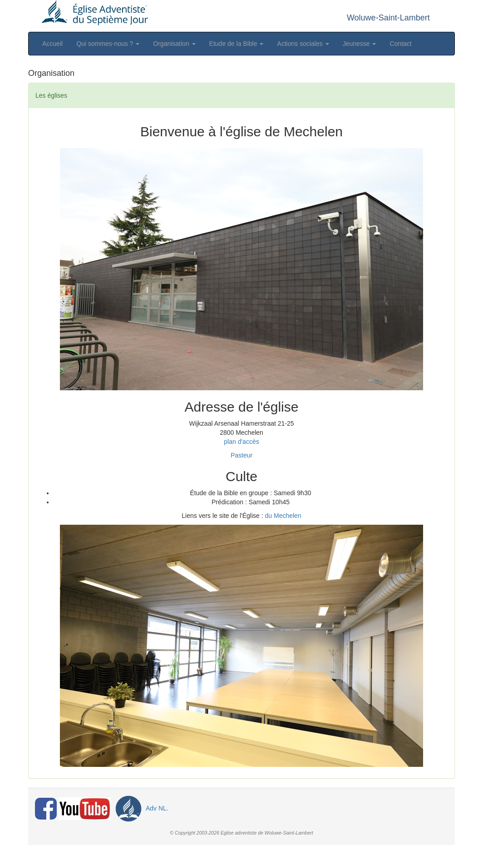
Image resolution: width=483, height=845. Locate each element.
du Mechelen (283, 515)
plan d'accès (241, 441)
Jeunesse (359, 43)
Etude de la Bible (236, 43)
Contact (400, 43)
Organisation (174, 43)
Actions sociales (303, 43)
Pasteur (241, 455)
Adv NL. (140, 808)
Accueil (52, 43)
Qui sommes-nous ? (107, 43)
